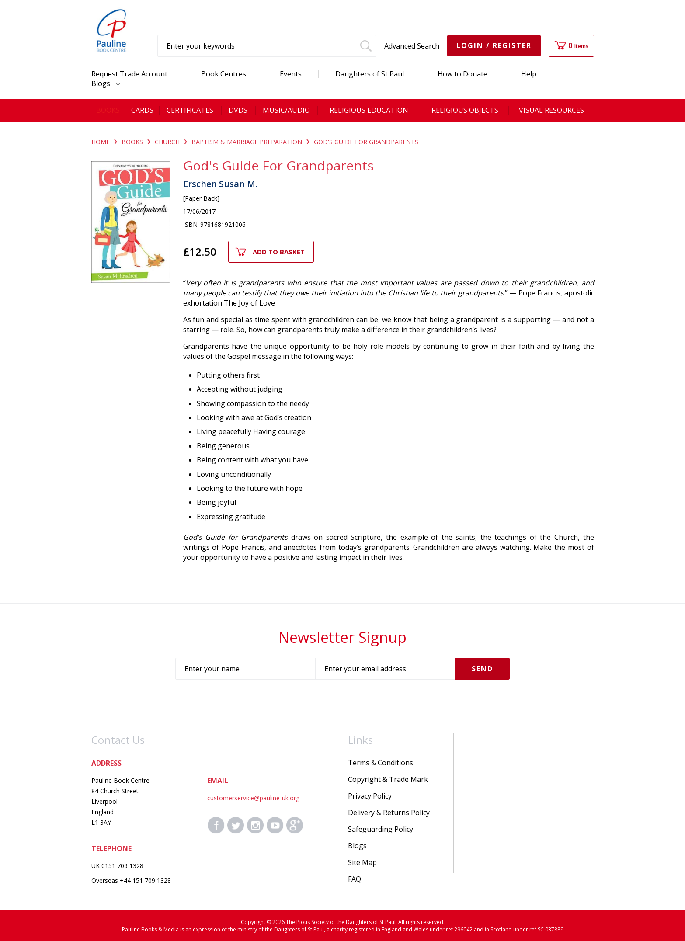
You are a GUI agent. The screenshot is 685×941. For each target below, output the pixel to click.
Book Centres (223, 74)
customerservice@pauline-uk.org (253, 798)
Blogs (103, 83)
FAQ (354, 879)
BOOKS (132, 142)
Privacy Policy (370, 796)
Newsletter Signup (342, 637)
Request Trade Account (129, 74)
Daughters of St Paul (369, 74)
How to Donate (462, 74)
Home (100, 142)
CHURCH (167, 142)
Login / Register (494, 45)
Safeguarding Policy (380, 829)
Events (291, 74)
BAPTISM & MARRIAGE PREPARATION (246, 142)
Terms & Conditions (380, 762)
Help (528, 74)
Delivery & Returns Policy (389, 812)
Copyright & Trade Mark (388, 779)
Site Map (362, 862)
